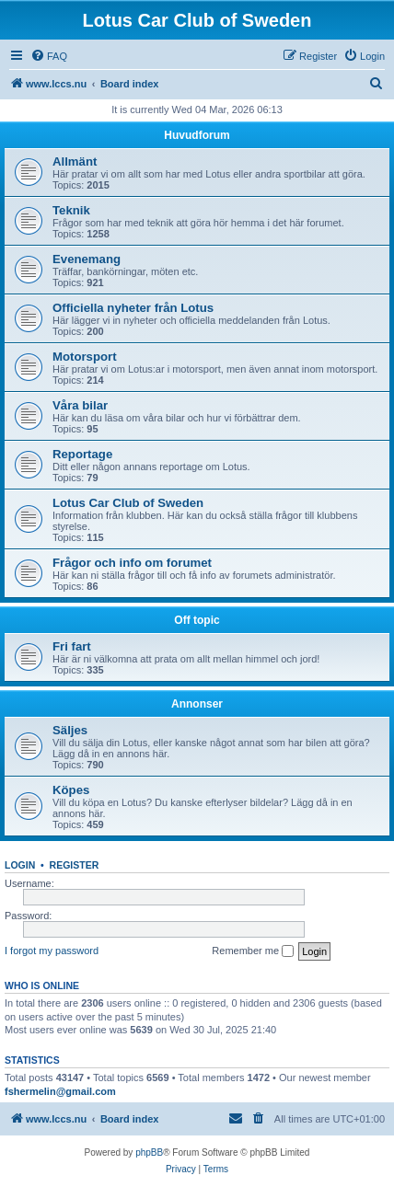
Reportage (82, 454)
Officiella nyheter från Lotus (133, 308)
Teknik (71, 210)
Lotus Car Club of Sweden (127, 503)
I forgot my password (51, 950)
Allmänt (74, 161)
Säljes (69, 730)
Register (74, 864)
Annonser (197, 703)
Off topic (196, 620)
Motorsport (84, 356)
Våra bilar (80, 405)
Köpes (70, 790)
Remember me (253, 951)
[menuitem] (48, 56)
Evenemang (86, 259)
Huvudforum (196, 135)
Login (20, 864)
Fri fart (71, 646)
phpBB (149, 1152)
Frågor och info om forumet (132, 563)
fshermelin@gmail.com (60, 1091)
